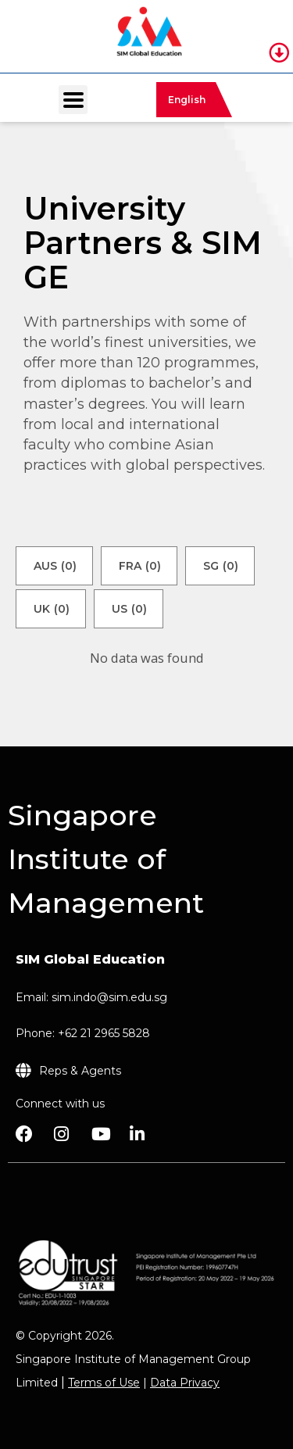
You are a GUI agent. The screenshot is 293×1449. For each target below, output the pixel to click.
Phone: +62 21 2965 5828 (83, 1033)
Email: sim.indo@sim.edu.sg (91, 997)
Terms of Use (104, 1383)
